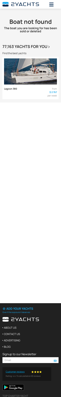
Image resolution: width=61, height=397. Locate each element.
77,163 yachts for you (26, 46)
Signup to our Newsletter (19, 354)
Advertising (12, 340)
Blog (7, 347)
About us (10, 327)
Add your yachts (17, 309)
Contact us (12, 334)
